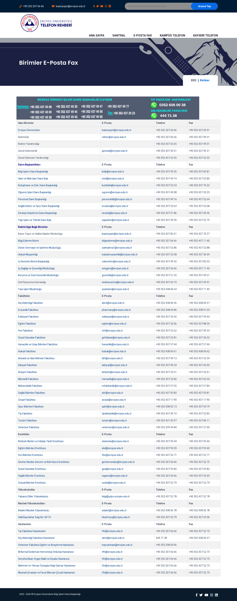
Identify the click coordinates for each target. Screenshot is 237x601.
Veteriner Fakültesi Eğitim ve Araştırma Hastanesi (46, 544)
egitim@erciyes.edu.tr (114, 323)
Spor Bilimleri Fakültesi (30, 406)
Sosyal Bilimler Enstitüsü (32, 482)
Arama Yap (204, 6)
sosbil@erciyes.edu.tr (114, 482)
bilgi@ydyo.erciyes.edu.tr (116, 496)
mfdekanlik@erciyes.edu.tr (117, 385)
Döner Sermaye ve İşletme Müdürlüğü (39, 247)
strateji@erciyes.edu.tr (114, 213)
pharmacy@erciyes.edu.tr (116, 309)
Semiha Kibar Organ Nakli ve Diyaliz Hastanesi (43, 558)
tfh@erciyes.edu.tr (112, 531)
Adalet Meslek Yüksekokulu (33, 510)
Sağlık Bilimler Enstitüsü (31, 475)
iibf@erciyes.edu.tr (112, 358)
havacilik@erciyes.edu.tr (115, 344)
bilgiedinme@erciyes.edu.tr (117, 240)
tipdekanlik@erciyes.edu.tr (117, 413)
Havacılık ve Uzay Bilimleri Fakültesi (37, 344)
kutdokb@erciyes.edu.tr (115, 185)
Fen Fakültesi (25, 330)
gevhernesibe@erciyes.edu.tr (118, 462)
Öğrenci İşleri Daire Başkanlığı (34, 192)
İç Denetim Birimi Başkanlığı (33, 261)
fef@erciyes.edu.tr (112, 330)
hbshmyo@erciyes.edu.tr (116, 517)
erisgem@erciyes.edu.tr (115, 268)
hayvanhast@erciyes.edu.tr (117, 544)
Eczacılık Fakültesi (28, 309)
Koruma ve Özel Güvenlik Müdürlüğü (38, 275)
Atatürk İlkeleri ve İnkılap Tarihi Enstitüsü (41, 441)
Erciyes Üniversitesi (29, 130)
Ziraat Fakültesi (26, 399)
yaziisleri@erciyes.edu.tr (115, 289)
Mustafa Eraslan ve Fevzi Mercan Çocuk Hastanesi (46, 572)
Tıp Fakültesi (25, 413)
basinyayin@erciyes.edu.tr (68, 6)
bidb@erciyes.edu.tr (113, 171)
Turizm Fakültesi (27, 420)
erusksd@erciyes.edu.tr (115, 206)
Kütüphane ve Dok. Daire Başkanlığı (37, 185)
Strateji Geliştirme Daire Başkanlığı (37, 213)
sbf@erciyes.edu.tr (112, 392)
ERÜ (193, 80)
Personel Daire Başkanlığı (32, 199)
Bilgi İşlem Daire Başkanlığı (33, 171)
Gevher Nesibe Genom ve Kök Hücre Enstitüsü (43, 462)
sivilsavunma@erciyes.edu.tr (118, 282)
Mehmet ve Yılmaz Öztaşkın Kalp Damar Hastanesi (46, 565)
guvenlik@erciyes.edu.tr (115, 275)
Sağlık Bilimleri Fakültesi (31, 392)
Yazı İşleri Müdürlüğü (30, 289)
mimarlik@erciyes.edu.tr (115, 379)
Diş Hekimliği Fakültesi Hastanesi (36, 537)
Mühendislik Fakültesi (30, 385)
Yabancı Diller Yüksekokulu (33, 496)
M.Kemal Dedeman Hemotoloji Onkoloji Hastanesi (46, 551)
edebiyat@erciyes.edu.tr (115, 316)
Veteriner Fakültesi (28, 427)
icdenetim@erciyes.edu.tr (116, 261)
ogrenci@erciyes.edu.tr (115, 192)
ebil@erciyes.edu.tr (112, 448)
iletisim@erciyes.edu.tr (114, 372)
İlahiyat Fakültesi (27, 365)
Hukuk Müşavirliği (28, 254)
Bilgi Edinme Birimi (28, 240)
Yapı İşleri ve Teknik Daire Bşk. (35, 220)
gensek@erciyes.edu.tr (115, 150)
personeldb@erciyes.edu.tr (117, 199)
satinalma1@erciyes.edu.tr (117, 247)
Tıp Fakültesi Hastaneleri (32, 531)
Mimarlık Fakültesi (28, 379)
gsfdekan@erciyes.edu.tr (116, 337)
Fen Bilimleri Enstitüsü (30, 455)
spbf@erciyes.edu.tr (113, 406)
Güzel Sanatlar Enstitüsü (32, 469)
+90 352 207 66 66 (31, 6)
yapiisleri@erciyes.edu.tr (115, 220)
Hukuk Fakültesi (27, 351)
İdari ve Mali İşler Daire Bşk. (33, 178)
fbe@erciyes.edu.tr (112, 455)
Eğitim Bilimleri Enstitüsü (32, 448)
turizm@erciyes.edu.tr (114, 420)
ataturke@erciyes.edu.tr (115, 441)
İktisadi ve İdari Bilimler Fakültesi (36, 358)
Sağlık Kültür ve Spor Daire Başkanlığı (39, 206)
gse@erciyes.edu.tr (113, 469)
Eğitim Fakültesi (27, 323)
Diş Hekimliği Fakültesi (30, 302)
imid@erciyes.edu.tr (113, 178)
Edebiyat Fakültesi (28, 316)
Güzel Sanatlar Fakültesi (31, 337)
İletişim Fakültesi (27, 372)
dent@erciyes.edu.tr (113, 302)
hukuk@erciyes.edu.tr (114, 351)
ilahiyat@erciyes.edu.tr (114, 365)
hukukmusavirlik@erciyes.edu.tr (120, 254)
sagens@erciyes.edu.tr (115, 475)
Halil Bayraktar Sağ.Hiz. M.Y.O (34, 517)
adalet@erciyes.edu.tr (114, 510)
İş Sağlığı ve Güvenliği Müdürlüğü (36, 268)
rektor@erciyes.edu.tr (114, 137)
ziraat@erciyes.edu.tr (114, 399)
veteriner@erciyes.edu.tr (116, 427)
